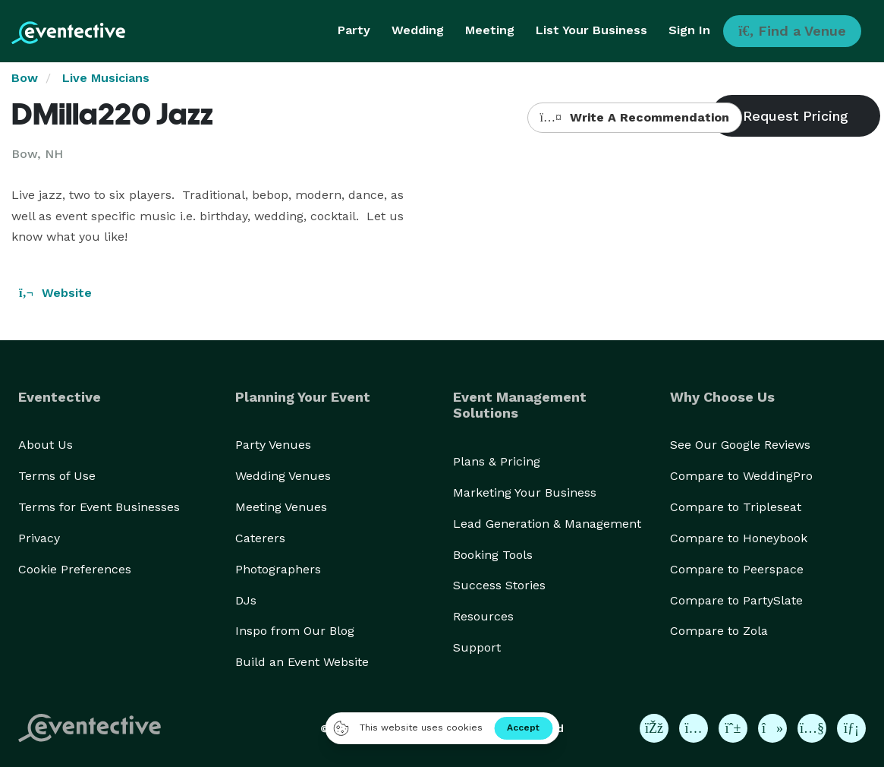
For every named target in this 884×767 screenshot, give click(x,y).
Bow (24, 78)
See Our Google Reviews (740, 444)
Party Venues (273, 444)
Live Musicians (105, 78)
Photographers (278, 569)
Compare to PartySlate (736, 600)
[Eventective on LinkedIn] (851, 728)
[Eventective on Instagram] (693, 728)
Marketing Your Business (524, 492)
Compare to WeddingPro (741, 476)
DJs (245, 600)
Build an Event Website (302, 662)
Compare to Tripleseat (735, 507)
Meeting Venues (281, 507)
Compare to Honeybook (738, 538)
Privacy (39, 538)
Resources (483, 616)
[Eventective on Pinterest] (733, 728)
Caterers (260, 538)
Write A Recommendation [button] (634, 117)
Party (354, 30)
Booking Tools (493, 555)
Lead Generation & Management (547, 523)
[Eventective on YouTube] (811, 728)
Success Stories (499, 585)
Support (477, 647)
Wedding (418, 30)
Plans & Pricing (496, 461)
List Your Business (591, 30)
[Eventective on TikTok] (772, 728)
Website (55, 293)
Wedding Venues (283, 476)
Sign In (689, 30)
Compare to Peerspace (737, 569)
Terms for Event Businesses (99, 507)
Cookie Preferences (74, 569)
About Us (45, 444)
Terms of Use (57, 476)
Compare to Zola (719, 630)
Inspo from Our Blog (294, 630)
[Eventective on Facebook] (654, 728)
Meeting (489, 30)
